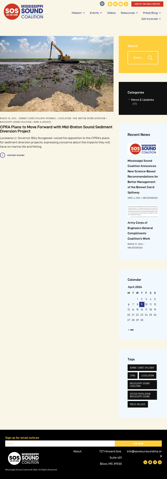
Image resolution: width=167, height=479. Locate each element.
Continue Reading (16, 155)
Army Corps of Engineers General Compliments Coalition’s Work (140, 230)
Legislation (64, 118)
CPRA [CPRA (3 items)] (132, 375)
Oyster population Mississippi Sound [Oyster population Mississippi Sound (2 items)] (140, 395)
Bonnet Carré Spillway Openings (37, 118)
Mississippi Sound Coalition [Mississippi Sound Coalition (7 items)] (140, 384)
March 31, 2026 (135, 244)
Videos (111, 12)
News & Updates (42, 122)
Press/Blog (152, 13)
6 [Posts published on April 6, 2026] (128, 304)
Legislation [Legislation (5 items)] (147, 375)
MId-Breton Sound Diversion (89, 118)
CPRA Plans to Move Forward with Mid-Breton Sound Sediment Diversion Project (56, 129)
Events (96, 13)
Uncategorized (150, 198)
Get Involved (151, 19)
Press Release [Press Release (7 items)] (138, 404)
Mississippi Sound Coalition (15, 122)
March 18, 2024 (8, 118)
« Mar (131, 330)
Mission (78, 13)
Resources (129, 13)
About (77, 451)
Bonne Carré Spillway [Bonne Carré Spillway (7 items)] (142, 367)
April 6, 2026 (134, 198)
